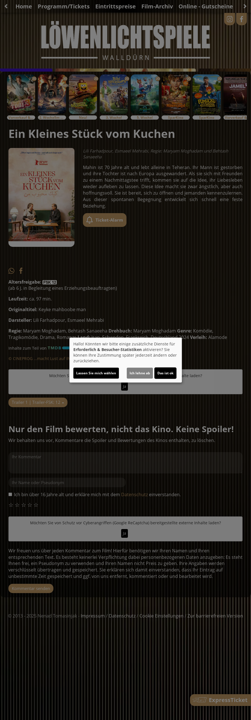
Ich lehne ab (140, 373)
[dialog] (125, 360)
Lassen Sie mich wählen (96, 373)
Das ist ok (165, 373)
